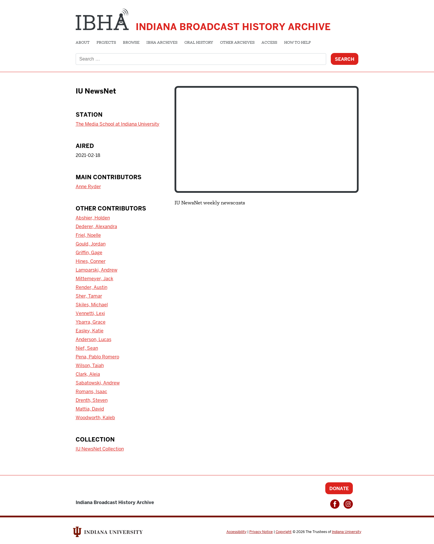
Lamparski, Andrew (96, 270)
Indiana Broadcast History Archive (233, 27)
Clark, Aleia (88, 374)
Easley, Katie (89, 331)
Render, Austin (91, 287)
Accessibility (236, 532)
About (83, 43)
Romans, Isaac (91, 392)
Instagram (348, 504)
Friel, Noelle (88, 235)
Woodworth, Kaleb (95, 418)
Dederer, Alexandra (96, 227)
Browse (131, 43)
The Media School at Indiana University (117, 124)
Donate (339, 489)
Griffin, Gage (89, 253)
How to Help (297, 43)
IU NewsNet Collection (100, 449)
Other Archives (237, 43)
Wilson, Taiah (90, 365)
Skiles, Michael (92, 305)
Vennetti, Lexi (90, 313)
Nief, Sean (87, 348)
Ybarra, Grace (91, 322)
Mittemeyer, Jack (94, 279)
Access (269, 43)
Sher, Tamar (89, 296)
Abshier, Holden (93, 218)
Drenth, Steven (92, 400)
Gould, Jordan (91, 244)
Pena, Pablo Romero (97, 357)
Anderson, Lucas (93, 339)
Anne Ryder (88, 187)
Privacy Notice (261, 532)
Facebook (334, 504)
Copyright (284, 532)
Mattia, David (90, 409)
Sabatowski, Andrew (98, 383)
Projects (106, 43)
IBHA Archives (161, 43)
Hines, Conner (91, 261)
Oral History (198, 43)
